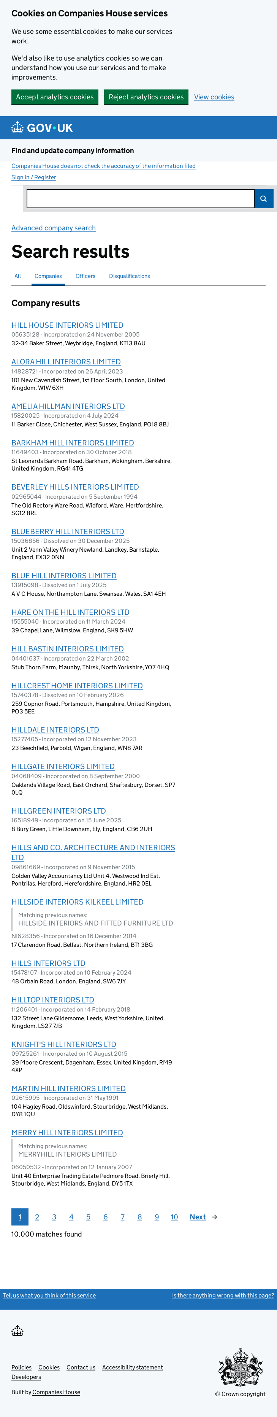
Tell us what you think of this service (49, 1295)
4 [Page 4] (71, 1217)
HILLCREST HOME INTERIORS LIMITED (77, 685)
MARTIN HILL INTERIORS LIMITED (68, 1088)
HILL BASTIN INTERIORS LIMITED (67, 648)
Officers (85, 275)
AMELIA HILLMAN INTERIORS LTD (68, 406)
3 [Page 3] (54, 1217)
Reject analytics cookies (146, 97)
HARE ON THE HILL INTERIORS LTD (70, 612)
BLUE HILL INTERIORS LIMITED (64, 575)
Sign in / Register (33, 177)
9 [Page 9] (157, 1217)
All (17, 275)
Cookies (49, 1367)
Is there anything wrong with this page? (223, 1295)
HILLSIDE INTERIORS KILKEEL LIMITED (77, 901)
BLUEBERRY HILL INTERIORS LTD (67, 531)
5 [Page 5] (88, 1217)
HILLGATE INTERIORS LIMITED (63, 766)
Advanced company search (53, 227)
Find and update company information (72, 150)
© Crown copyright (240, 1394)
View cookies (214, 97)
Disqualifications (129, 275)
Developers (26, 1376)
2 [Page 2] (37, 1217)
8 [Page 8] (140, 1217)
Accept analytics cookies (55, 97)
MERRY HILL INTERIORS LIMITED (67, 1132)
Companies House (56, 1392)
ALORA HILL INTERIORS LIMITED (66, 361)
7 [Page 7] (123, 1217)
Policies (21, 1367)
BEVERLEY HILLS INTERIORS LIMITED (75, 486)
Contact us (80, 1367)
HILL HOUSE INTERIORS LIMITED (67, 325)
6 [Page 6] (105, 1217)
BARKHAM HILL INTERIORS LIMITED (72, 442)
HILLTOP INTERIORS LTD (52, 999)
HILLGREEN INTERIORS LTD (58, 810)
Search (264, 198)
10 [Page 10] (174, 1217)
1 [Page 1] (20, 1217)
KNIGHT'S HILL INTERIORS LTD (63, 1044)
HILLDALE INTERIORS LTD (55, 729)
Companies (48, 275)
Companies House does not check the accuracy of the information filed (103, 165)
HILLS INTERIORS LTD (48, 963)
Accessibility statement (132, 1367)
